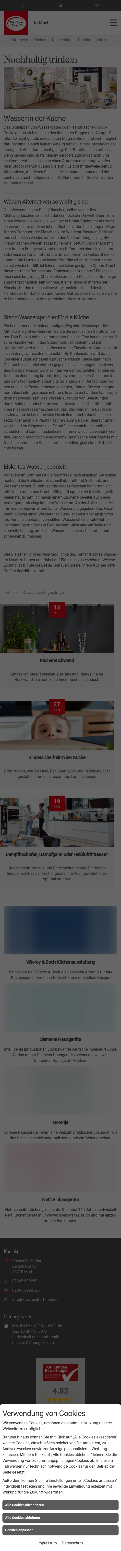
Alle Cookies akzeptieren (24, 1505)
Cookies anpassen (19, 1530)
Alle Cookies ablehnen (22, 1518)
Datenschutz (73, 1543)
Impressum (47, 1543)
